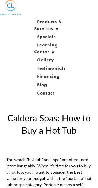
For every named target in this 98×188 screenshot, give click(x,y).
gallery (45, 60)
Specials (46, 36)
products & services (48, 25)
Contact (45, 93)
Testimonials (51, 68)
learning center (46, 48)
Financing (48, 76)
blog (42, 84)
